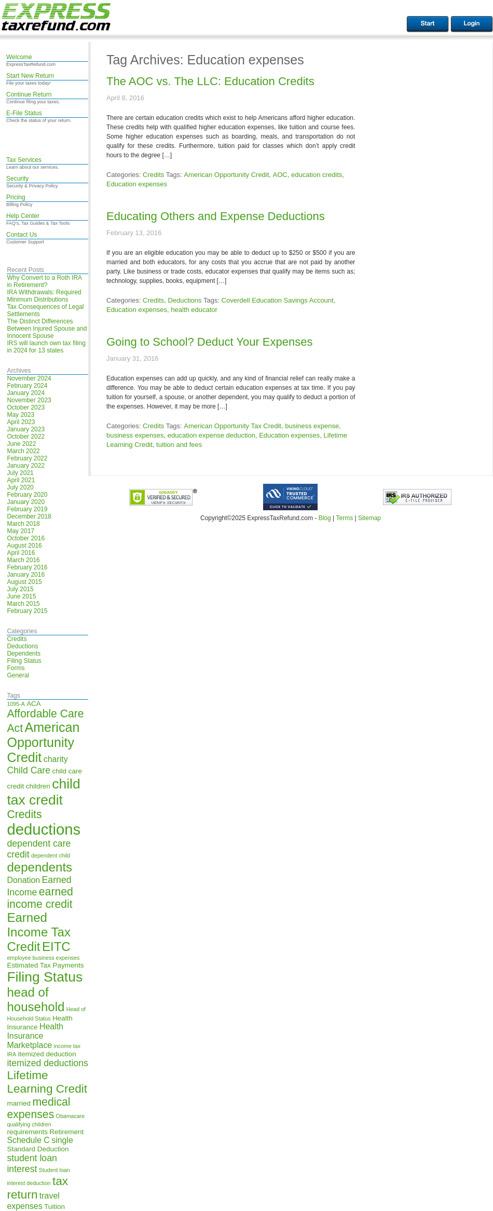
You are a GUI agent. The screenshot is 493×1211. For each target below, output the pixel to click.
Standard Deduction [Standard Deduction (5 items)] (38, 1149)
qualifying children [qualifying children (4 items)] (29, 1124)
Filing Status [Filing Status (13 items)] (45, 977)
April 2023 (21, 422)
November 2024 (29, 378)
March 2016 (23, 560)
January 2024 (26, 393)
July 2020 (20, 487)
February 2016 (27, 567)
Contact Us (21, 234)
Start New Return (30, 75)
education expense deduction (211, 435)
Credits (16, 639)
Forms (15, 668)
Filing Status (24, 660)
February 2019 (27, 509)
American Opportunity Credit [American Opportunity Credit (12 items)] (43, 742)
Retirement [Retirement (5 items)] (66, 1132)
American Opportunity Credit (226, 175)
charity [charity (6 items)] (56, 759)
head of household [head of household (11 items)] (35, 999)
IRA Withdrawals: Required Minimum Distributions (44, 296)
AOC (280, 175)
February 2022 (27, 458)
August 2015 (24, 582)
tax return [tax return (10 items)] (37, 1188)
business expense (312, 426)
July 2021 (20, 473)
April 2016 (21, 552)
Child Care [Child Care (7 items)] (28, 770)
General (18, 675)
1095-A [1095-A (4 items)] (15, 704)
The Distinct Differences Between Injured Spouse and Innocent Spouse (47, 328)
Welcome (19, 57)
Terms (344, 518)
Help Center (22, 216)
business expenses (135, 435)
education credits (316, 175)
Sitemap (369, 518)
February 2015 (27, 611)
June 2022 (21, 443)
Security (17, 178)
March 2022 (23, 451)
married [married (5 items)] (19, 1103)
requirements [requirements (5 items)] (27, 1132)
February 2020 (27, 494)
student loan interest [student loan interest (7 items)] (32, 1163)
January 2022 (26, 465)
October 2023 (26, 407)
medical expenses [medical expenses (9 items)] (38, 1108)
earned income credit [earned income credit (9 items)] (40, 898)
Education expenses (136, 184)
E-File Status (24, 113)
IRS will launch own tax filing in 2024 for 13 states (46, 346)
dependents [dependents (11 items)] (39, 867)
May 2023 (20, 414)
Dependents (23, 653)
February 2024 (27, 385)
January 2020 (26, 502)
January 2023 (26, 429)
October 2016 (26, 538)
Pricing (15, 197)
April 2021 (21, 480)
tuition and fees (179, 444)
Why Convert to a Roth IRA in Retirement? (44, 281)
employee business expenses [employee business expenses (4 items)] (43, 958)
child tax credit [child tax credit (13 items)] (43, 792)
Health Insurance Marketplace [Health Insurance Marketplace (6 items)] (35, 1036)
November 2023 (29, 400)
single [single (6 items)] (62, 1140)
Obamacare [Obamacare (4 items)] (70, 1116)
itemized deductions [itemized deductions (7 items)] (47, 1063)
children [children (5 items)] (38, 786)
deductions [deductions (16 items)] (43, 829)
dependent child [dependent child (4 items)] (50, 855)
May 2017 (20, 531)
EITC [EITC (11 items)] (56, 947)
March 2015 (23, 603)
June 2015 (21, 596)
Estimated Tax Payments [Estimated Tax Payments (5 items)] (45, 965)
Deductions (22, 646)
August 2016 (24, 545)
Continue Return (28, 94)
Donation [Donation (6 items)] (23, 880)
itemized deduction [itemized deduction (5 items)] (47, 1054)
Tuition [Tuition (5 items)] (54, 1206)
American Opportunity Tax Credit (232, 426)
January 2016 (26, 574)
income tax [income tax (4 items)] (67, 1046)
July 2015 (20, 589)
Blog (325, 518)
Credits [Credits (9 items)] (24, 814)
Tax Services (24, 160)
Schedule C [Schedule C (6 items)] (28, 1140)
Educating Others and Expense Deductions (215, 216)
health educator (194, 310)
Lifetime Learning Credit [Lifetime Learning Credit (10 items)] (47, 1082)
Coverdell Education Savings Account (278, 300)
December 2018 (29, 516)
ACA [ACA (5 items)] (33, 703)
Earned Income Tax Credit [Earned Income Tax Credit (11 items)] (39, 932)
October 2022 (26, 436)
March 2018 (23, 523)
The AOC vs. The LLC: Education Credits (210, 81)
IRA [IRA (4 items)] (11, 1054)
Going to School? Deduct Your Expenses (209, 341)
